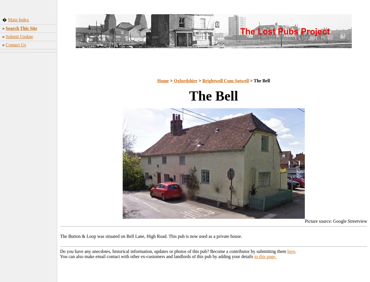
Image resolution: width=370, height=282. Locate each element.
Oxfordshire (185, 80)
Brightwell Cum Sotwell (225, 80)
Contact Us (16, 44)
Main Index (18, 19)
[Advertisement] (28, 143)
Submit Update (19, 36)
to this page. (265, 256)
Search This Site (21, 28)
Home (163, 80)
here (291, 251)
